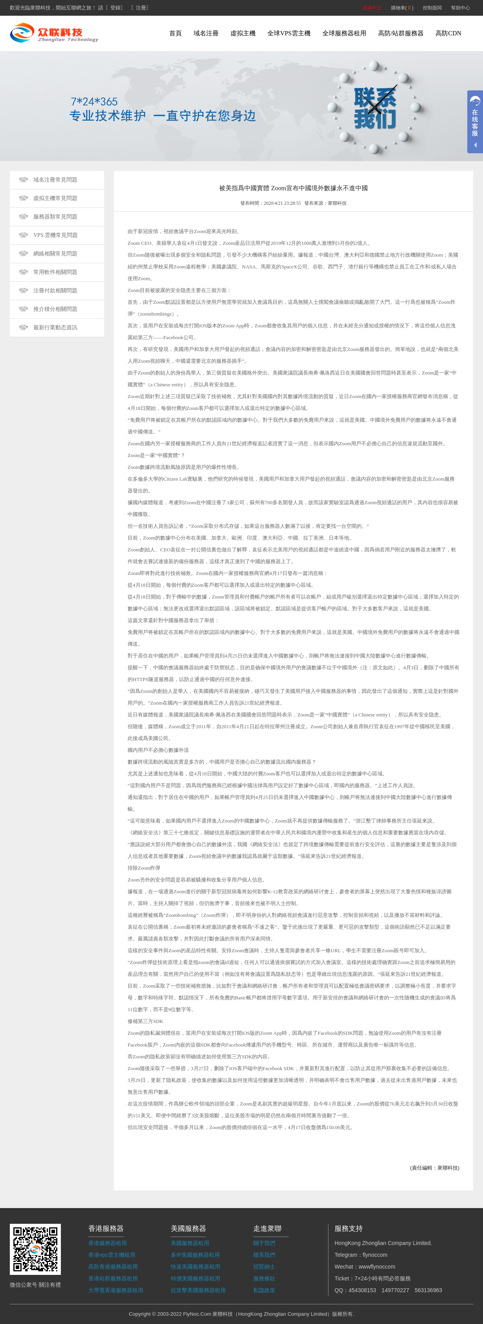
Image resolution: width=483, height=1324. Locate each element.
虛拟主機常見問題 (55, 198)
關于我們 (264, 1243)
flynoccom (375, 1255)
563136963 (428, 1290)
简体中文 (372, 8)
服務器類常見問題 (55, 217)
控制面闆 (432, 8)
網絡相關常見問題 (55, 254)
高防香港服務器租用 (113, 1266)
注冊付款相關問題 (55, 291)
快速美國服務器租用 (195, 1266)
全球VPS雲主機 (288, 33)
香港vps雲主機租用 (111, 1255)
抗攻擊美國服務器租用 (198, 1290)
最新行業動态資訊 (55, 328)
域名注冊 (206, 33)
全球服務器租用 (344, 33)
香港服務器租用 (107, 1243)
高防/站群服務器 (401, 33)
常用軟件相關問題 (55, 272)
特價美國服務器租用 (195, 1278)
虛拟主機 (243, 33)
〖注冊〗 (141, 8)
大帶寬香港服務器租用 (115, 1290)
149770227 (395, 1290)
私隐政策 (264, 1290)
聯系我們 (264, 1255)
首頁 (175, 33)
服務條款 (264, 1278)
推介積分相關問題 (55, 309)
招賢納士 (264, 1266)
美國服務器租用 (190, 1243)
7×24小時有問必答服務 (383, 1278)
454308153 (362, 1290)
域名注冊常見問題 (55, 180)
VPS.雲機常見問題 (55, 235)
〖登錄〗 (115, 8)
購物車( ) (402, 8)
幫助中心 (460, 8)
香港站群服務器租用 (113, 1278)
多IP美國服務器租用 (195, 1255)
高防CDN (448, 33)
